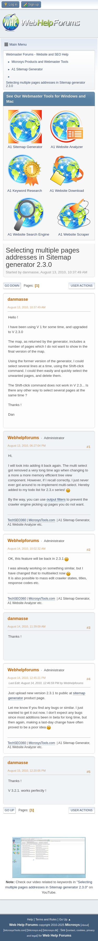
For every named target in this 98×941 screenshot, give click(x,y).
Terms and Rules (46, 919)
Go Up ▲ (65, 919)
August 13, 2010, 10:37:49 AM (26, 307)
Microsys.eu (35, 930)
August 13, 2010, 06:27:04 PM (27, 445)
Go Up (9, 810)
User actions (82, 285)
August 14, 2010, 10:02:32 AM (26, 548)
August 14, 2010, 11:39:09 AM (26, 626)
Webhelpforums (23, 437)
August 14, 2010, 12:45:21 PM (27, 677)
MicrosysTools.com (41, 520)
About (84, 925)
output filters (56, 499)
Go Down (12, 285)
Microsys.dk (50, 930)
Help (30, 919)
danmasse (18, 299)
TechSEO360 (17, 520)
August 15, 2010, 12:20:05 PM (27, 770)
